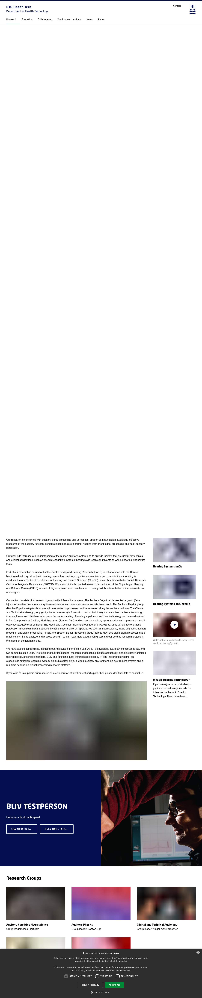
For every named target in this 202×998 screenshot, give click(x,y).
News (89, 19)
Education (27, 19)
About (101, 19)
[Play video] (174, 625)
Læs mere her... (22, 829)
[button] (101, 992)
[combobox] (198, 952)
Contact (177, 6)
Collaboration (45, 19)
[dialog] (101, 973)
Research (11, 19)
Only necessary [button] (90, 985)
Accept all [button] (114, 985)
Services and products (69, 19)
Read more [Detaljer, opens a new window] (125, 970)
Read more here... (56, 829)
